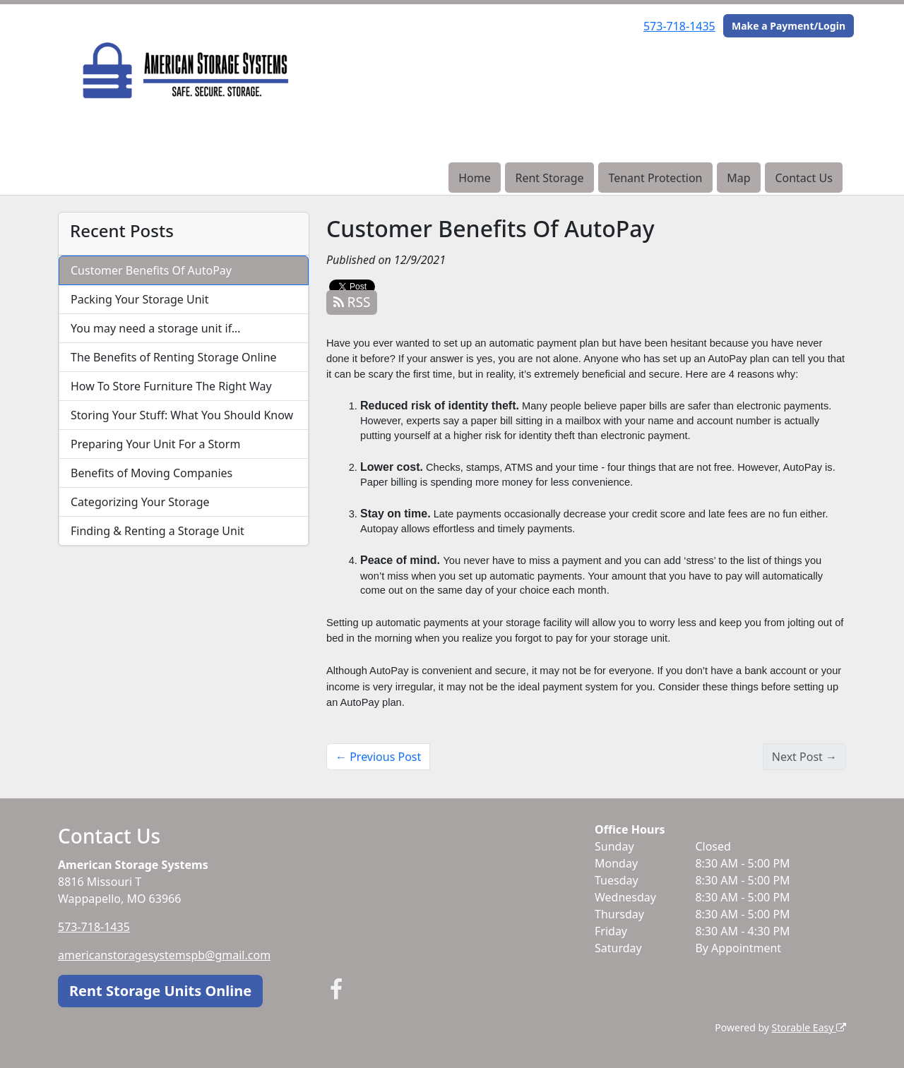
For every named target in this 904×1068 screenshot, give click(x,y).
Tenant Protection (655, 178)
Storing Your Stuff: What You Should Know (182, 415)
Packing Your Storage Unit (140, 299)
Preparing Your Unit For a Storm (155, 444)
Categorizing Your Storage (140, 502)
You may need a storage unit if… (156, 328)
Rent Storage (549, 178)
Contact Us (803, 178)
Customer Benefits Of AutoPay (151, 270)
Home (474, 178)
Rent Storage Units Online (160, 990)
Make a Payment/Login (788, 25)
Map (738, 178)
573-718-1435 (679, 26)
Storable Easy (809, 1027)
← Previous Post (378, 756)
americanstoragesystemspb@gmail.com (164, 955)
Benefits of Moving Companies (151, 473)
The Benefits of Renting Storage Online (174, 357)
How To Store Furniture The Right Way (171, 386)
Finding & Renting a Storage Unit (157, 531)
